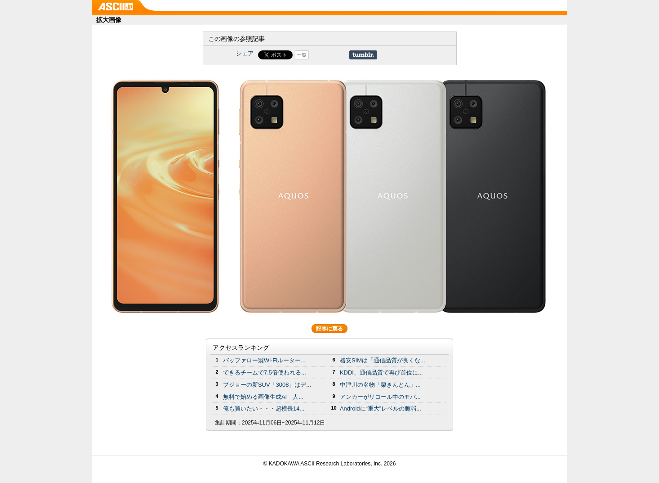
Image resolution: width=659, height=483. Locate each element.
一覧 (302, 55)
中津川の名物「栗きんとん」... (380, 384)
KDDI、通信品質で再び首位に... (381, 372)
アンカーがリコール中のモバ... (380, 396)
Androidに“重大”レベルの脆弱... (380, 408)
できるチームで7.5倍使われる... (264, 372)
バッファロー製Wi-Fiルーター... (264, 360)
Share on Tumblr (363, 54)
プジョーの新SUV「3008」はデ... (267, 384)
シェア (245, 53)
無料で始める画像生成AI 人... (263, 396)
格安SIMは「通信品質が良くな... (382, 360)
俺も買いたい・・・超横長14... (263, 408)
